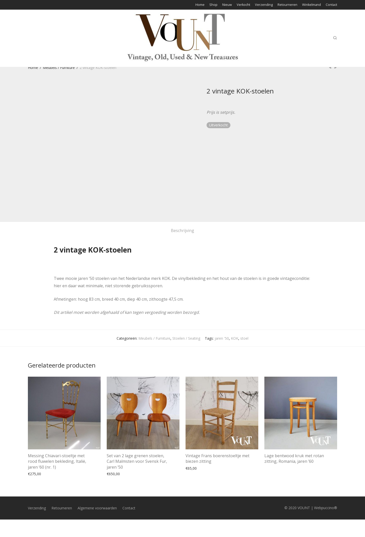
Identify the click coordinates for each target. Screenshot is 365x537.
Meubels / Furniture (59, 67)
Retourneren (287, 5)
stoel (244, 338)
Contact (331, 5)
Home (200, 5)
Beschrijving (182, 230)
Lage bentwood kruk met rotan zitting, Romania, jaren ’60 (294, 458)
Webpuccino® (325, 507)
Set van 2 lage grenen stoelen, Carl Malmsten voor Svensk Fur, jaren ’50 (137, 461)
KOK (234, 338)
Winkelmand (311, 5)
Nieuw (227, 5)
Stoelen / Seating (186, 338)
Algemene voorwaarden (97, 508)
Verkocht (243, 5)
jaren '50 (222, 338)
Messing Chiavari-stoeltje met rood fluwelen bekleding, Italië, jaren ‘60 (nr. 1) (57, 461)
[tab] (182, 230)
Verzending (264, 5)
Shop (213, 5)
